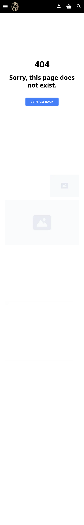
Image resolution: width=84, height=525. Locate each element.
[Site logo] (15, 6)
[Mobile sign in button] (59, 6)
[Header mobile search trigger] (79, 6)
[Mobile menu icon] (5, 6)
